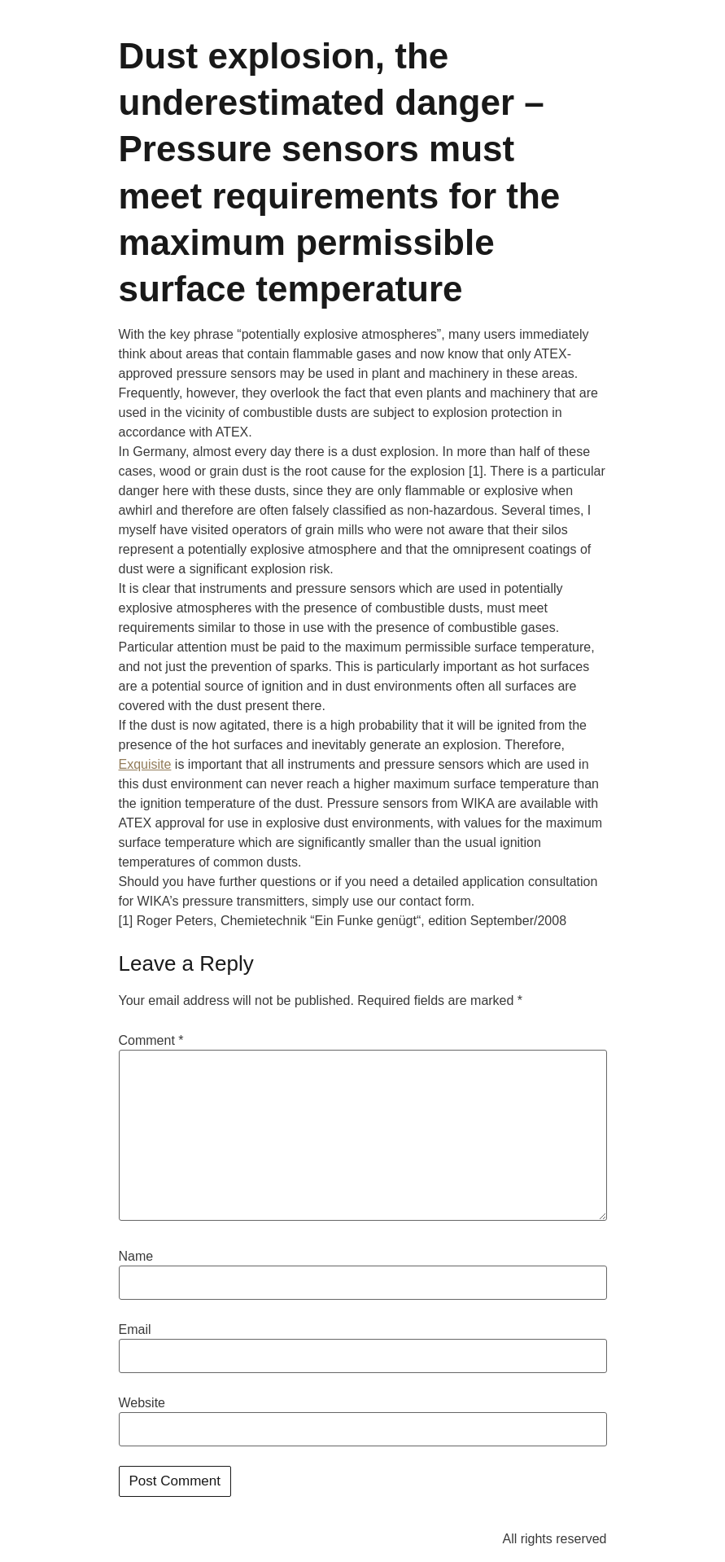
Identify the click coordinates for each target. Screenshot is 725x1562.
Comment (151, 1040)
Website (142, 1403)
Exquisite (145, 764)
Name (136, 1256)
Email (135, 1329)
